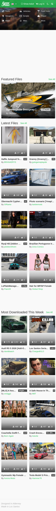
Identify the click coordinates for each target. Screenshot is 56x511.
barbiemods (37, 204)
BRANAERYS (10, 162)
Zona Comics (38, 247)
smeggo (7, 394)
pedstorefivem (10, 247)
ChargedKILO (38, 351)
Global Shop (37, 289)
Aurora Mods (9, 478)
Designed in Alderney (11, 503)
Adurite (35, 436)
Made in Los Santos (10, 506)
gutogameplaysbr (39, 162)
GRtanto (7, 204)
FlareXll (7, 289)
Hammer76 (37, 478)
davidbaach (9, 351)
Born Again (9, 436)
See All (51, 79)
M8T (34, 394)
